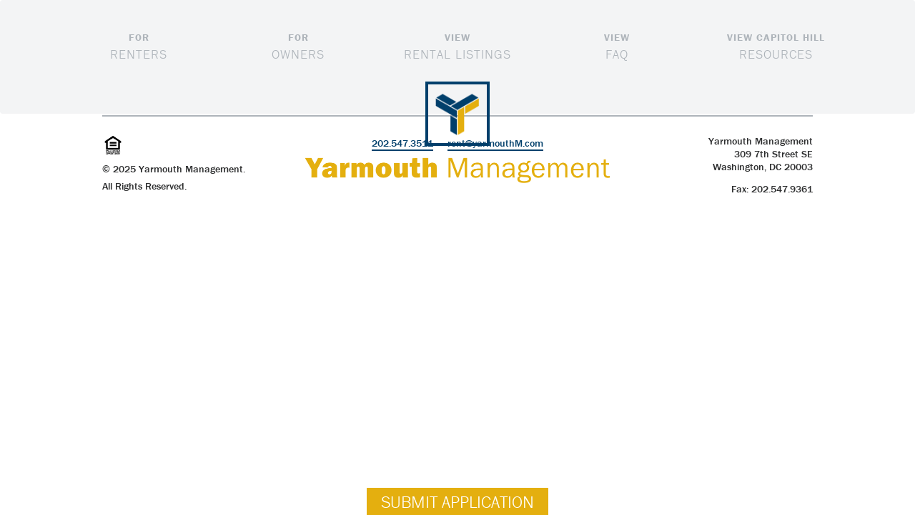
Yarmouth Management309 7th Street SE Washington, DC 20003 (760, 153)
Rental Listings (458, 45)
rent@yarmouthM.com (495, 143)
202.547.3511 (402, 143)
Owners (298, 45)
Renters (139, 45)
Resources (776, 45)
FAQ (616, 45)
